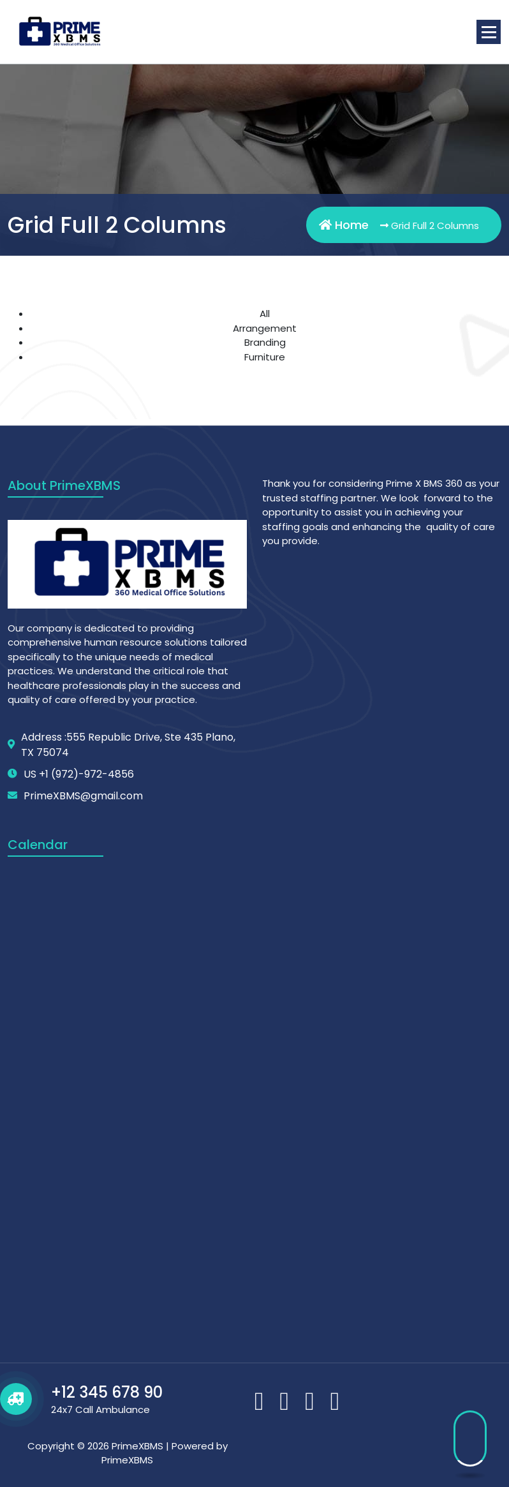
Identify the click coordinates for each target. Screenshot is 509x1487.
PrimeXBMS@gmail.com (83, 795)
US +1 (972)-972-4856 (79, 774)
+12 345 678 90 (107, 1392)
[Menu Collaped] (488, 32)
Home (344, 225)
